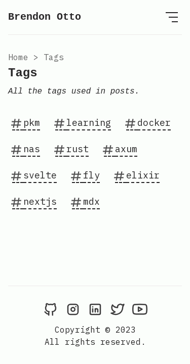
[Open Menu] (172, 17)
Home (18, 57)
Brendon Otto (44, 17)
